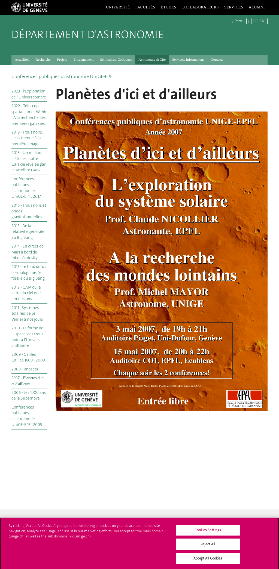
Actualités (22, 59)
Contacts (217, 59)
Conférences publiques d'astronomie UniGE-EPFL (63, 76)
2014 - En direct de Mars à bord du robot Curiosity (27, 252)
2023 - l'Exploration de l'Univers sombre (28, 94)
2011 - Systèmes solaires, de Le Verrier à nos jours (27, 313)
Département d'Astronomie (87, 34)
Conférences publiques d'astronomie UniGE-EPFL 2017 (26, 187)
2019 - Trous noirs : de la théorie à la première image (27, 138)
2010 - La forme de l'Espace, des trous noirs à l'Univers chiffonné (27, 336)
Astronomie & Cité (152, 59)
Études (168, 7)
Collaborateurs (200, 7)
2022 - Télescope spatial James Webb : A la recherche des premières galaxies (28, 114)
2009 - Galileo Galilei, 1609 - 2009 (28, 357)
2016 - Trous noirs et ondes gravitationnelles (28, 211)
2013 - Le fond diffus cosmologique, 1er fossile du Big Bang (28, 272)
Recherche (43, 59)
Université (118, 7)
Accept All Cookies (207, 560)
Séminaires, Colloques (116, 59)
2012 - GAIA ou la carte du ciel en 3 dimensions (26, 293)
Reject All (208, 546)
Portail (238, 21)
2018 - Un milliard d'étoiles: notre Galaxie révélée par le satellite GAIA (28, 161)
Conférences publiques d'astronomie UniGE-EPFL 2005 (26, 415)
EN (262, 21)
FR (255, 21)
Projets (62, 59)
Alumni (257, 7)
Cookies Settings (208, 532)
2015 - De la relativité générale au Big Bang (27, 231)
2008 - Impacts (24, 369)
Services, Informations (188, 59)
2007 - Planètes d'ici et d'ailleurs (27, 381)
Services (233, 7)
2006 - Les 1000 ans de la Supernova (28, 395)
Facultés (145, 7)
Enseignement (84, 59)
